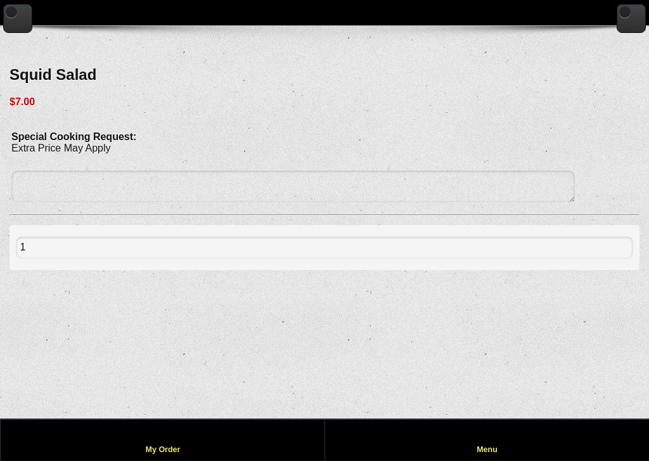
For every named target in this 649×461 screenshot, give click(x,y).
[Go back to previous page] (17, 18)
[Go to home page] (631, 18)
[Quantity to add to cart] (51, 248)
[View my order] (162, 439)
